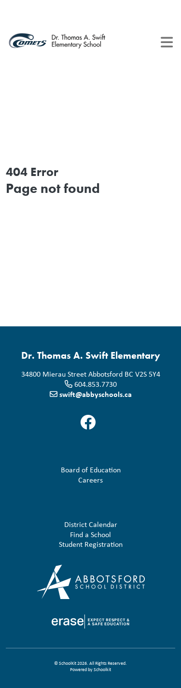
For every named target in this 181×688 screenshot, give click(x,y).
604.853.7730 (95, 384)
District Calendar (63, 524)
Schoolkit (102, 669)
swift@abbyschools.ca (95, 394)
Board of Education (65, 470)
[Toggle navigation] (166, 42)
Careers (56, 480)
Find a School (60, 534)
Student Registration (66, 544)
